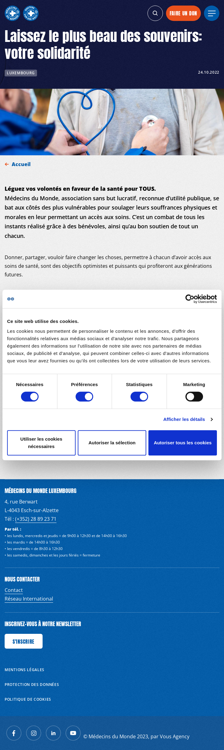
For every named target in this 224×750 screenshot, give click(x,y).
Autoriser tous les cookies (183, 442)
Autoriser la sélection (112, 442)
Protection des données (32, 684)
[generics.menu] (211, 13)
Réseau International (29, 598)
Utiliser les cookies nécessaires (41, 442)
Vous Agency (174, 736)
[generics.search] (155, 13)
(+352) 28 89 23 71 (35, 519)
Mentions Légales (24, 669)
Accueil (22, 164)
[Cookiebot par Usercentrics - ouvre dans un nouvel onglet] (190, 299)
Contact (14, 590)
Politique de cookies (28, 699)
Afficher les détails (184, 419)
